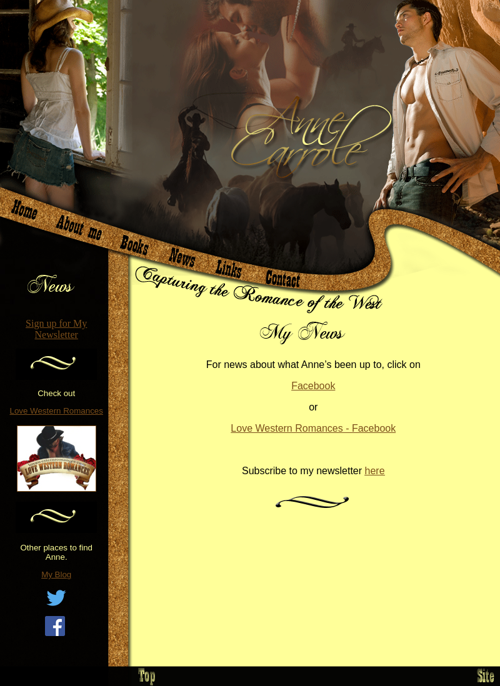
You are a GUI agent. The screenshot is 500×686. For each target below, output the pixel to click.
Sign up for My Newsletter (56, 329)
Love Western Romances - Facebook (313, 428)
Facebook (313, 385)
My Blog (56, 574)
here (375, 470)
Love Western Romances (56, 410)
